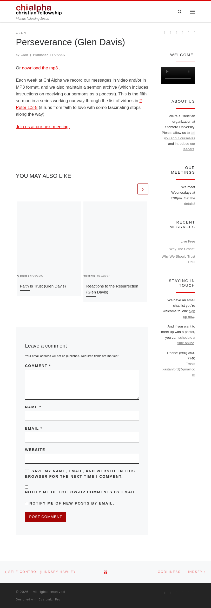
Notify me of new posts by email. (71, 503)
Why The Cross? (182, 249)
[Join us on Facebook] (171, 33)
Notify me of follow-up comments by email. (81, 492)
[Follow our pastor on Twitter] (188, 33)
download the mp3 (40, 68)
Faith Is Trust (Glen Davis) (43, 286)
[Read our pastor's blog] (194, 33)
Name (33, 407)
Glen (24, 54)
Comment (38, 366)
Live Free (188, 241)
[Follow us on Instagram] (176, 33)
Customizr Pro (49, 599)
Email (33, 428)
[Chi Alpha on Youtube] (182, 33)
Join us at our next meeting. (43, 126)
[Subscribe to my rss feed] (165, 33)
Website (35, 450)
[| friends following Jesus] (39, 9)
